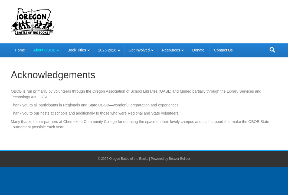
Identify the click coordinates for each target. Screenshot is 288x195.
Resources (171, 50)
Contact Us (223, 50)
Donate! (198, 50)
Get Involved (139, 50)
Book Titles (76, 50)
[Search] (272, 50)
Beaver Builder (179, 159)
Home (20, 50)
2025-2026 (107, 50)
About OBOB (44, 50)
